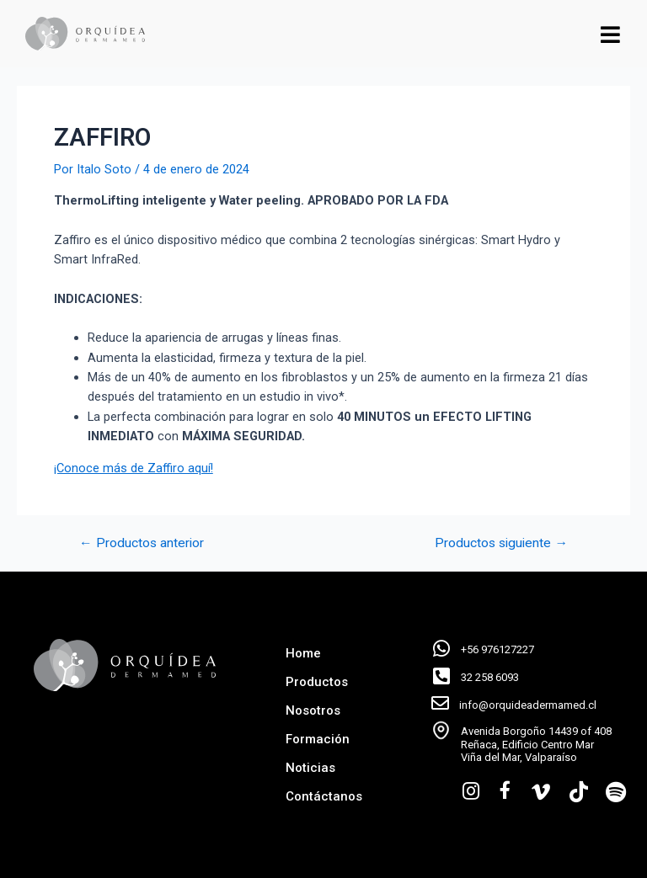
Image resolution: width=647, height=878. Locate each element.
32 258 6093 (490, 677)
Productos (317, 681)
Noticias (310, 767)
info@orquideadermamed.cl (527, 705)
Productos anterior (141, 544)
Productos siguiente (501, 544)
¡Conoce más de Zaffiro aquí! (133, 468)
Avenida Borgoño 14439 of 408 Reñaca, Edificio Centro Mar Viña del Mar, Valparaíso (536, 744)
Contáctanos (324, 796)
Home (303, 653)
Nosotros (313, 710)
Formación (318, 739)
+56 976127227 (497, 649)
